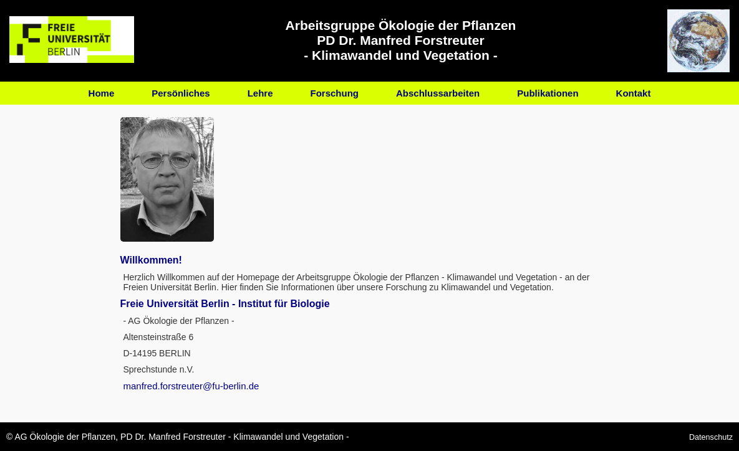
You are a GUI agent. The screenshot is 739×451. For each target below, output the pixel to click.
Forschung (335, 93)
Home (102, 93)
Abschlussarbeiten (438, 93)
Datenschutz (711, 437)
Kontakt (633, 93)
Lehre (260, 93)
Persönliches (181, 93)
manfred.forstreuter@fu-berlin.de (191, 386)
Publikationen (547, 93)
